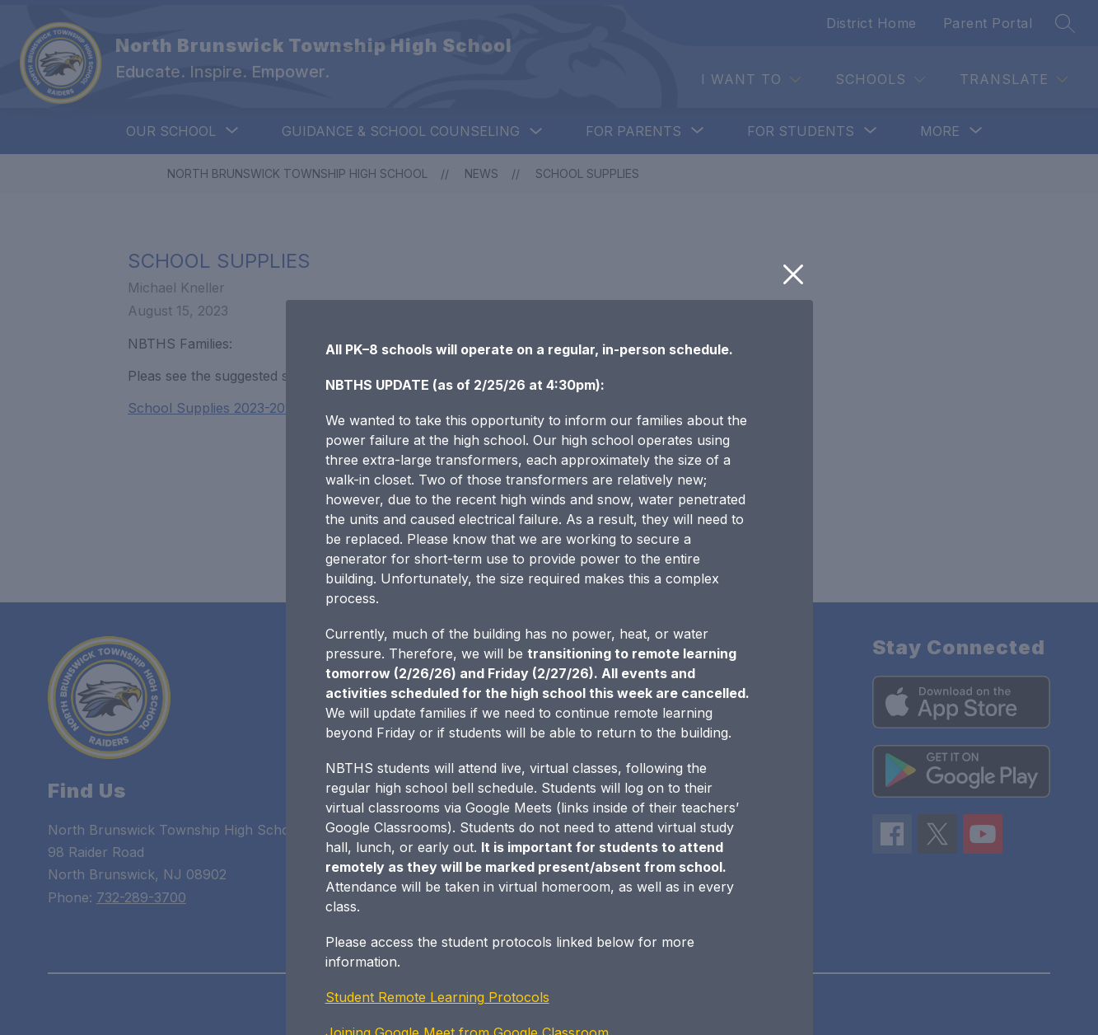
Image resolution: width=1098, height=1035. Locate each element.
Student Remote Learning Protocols (437, 849)
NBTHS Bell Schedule (394, 919)
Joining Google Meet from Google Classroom (467, 884)
